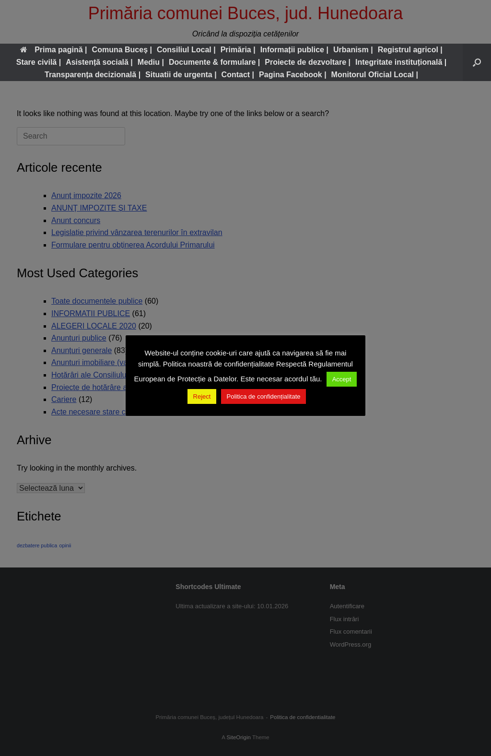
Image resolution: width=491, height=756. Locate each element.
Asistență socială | (99, 62)
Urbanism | (353, 50)
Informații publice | (294, 50)
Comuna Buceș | (122, 50)
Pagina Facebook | (293, 75)
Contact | (238, 75)
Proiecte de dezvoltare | (308, 62)
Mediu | (151, 62)
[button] (477, 62)
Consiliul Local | (186, 50)
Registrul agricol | (410, 50)
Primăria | (238, 50)
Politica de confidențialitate (264, 396)
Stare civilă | (38, 62)
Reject (202, 396)
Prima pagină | (53, 50)
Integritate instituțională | (400, 62)
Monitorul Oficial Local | (374, 75)
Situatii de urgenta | (181, 75)
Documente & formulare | (214, 62)
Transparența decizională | (92, 75)
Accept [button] (341, 379)
